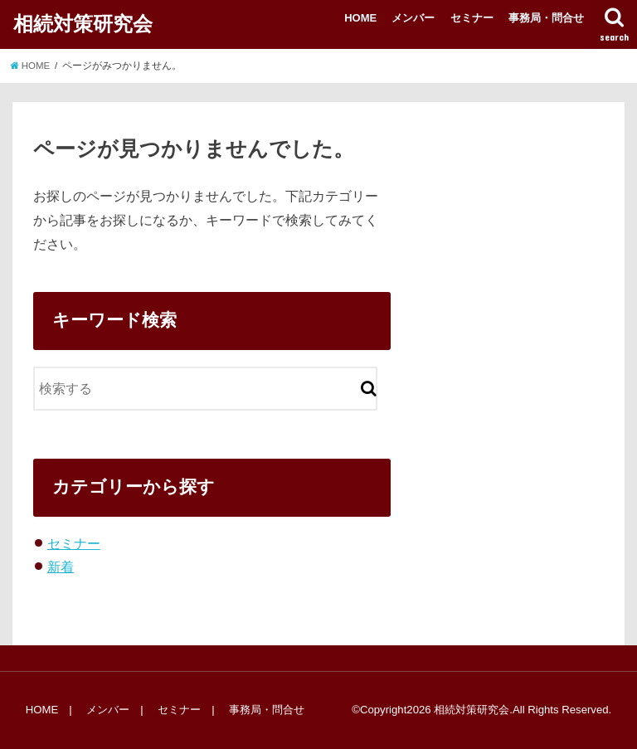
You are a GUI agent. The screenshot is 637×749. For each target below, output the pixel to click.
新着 (60, 566)
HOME (360, 18)
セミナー (472, 18)
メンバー (413, 18)
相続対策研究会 (83, 23)
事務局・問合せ (546, 18)
